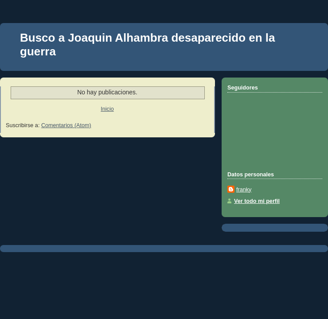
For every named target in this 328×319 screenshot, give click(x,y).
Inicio (107, 109)
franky (243, 190)
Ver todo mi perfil (257, 201)
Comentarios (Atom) (66, 125)
